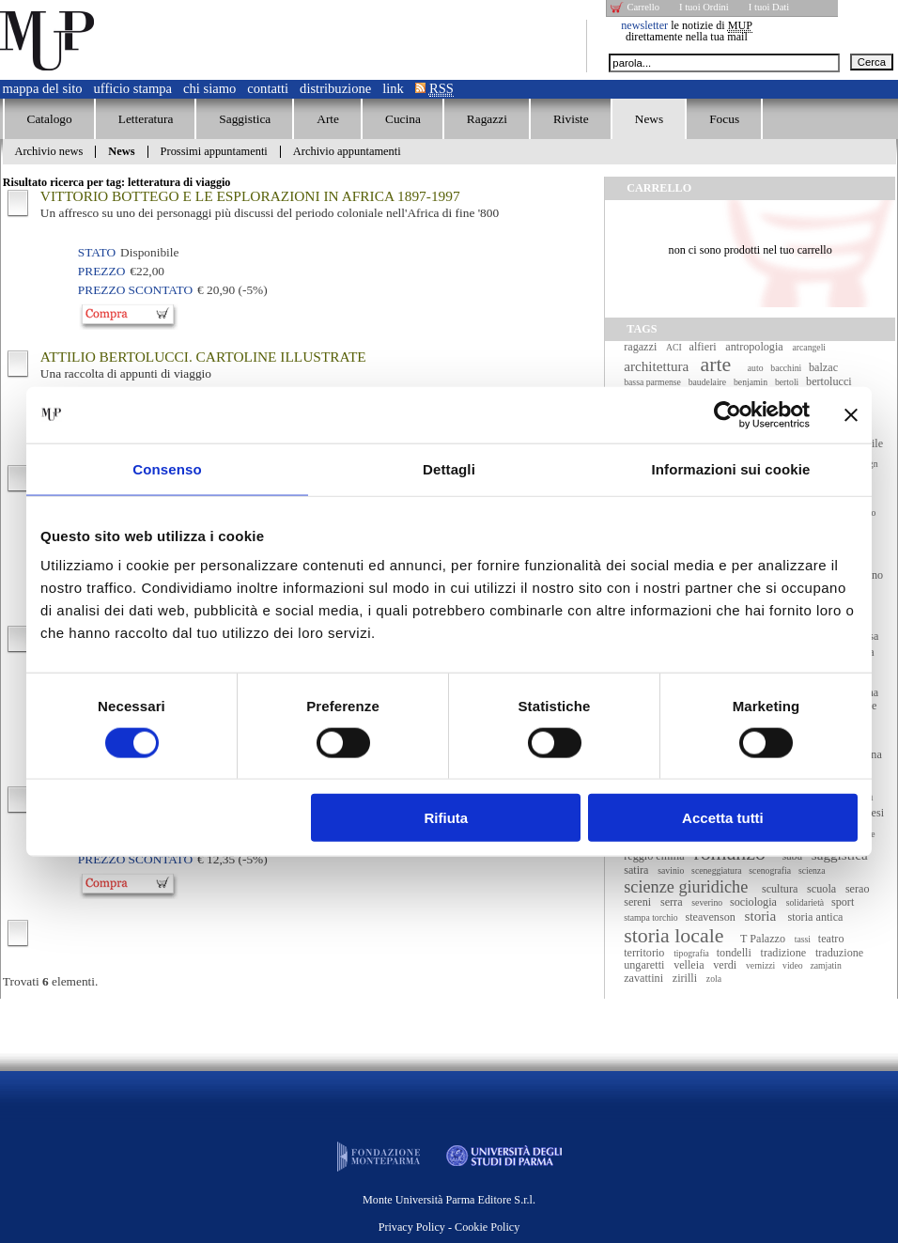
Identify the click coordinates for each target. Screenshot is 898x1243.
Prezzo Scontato (135, 290)
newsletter (644, 25)
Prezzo (101, 271)
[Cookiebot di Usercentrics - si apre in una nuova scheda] (727, 414)
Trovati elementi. (51, 981)
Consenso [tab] (166, 468)
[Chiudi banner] (851, 414)
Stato (97, 252)
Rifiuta (447, 818)
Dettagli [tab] (449, 468)
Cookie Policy (487, 1227)
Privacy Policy (412, 1227)
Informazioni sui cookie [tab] (731, 468)
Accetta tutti (723, 818)
